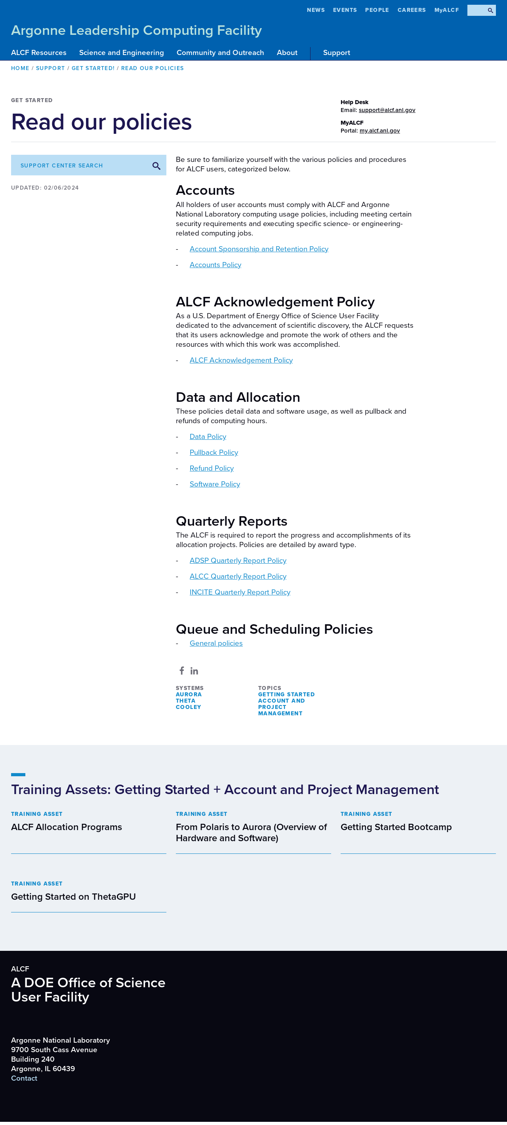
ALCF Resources (39, 52)
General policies (216, 643)
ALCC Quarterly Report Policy (238, 576)
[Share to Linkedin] (194, 670)
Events (345, 10)
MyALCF (447, 10)
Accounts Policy (215, 264)
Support (336, 52)
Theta (186, 700)
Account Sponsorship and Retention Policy (259, 249)
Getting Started (286, 694)
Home (20, 68)
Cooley (188, 707)
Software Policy (215, 484)
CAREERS (412, 10)
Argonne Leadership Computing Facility (136, 30)
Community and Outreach (220, 52)
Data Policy (208, 436)
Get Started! (93, 68)
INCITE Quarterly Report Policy (240, 592)
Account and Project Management (281, 707)
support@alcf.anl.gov (387, 110)
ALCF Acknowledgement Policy (241, 360)
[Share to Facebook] (182, 671)
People (377, 10)
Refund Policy (212, 468)
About (287, 52)
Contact (24, 1078)
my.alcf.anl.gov (380, 130)
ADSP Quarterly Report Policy (238, 560)
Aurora (189, 694)
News (316, 10)
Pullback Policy (214, 452)
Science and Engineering (121, 52)
